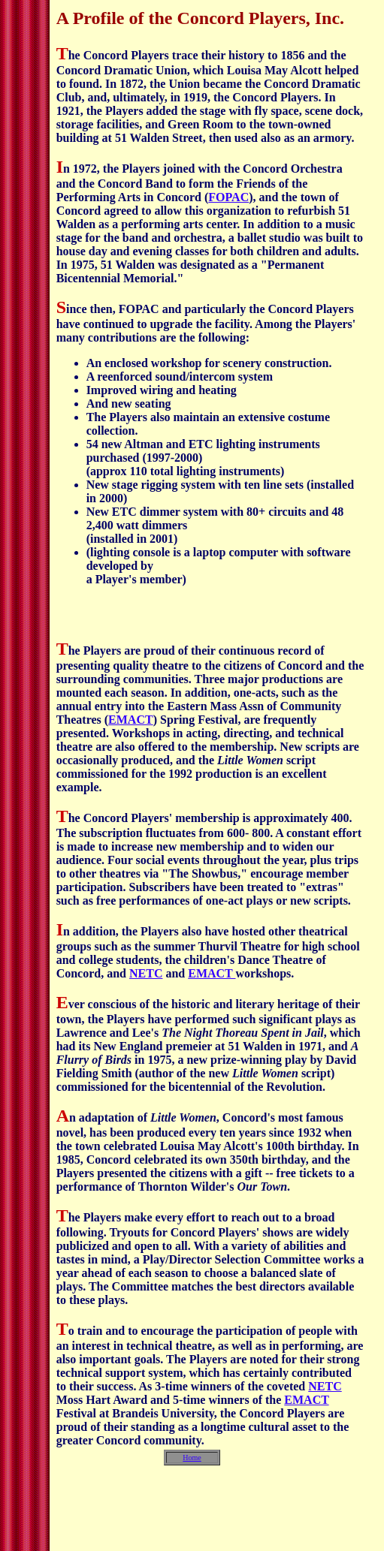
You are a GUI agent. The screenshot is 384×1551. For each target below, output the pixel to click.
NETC (145, 973)
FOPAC (228, 197)
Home (192, 1457)
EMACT (130, 719)
